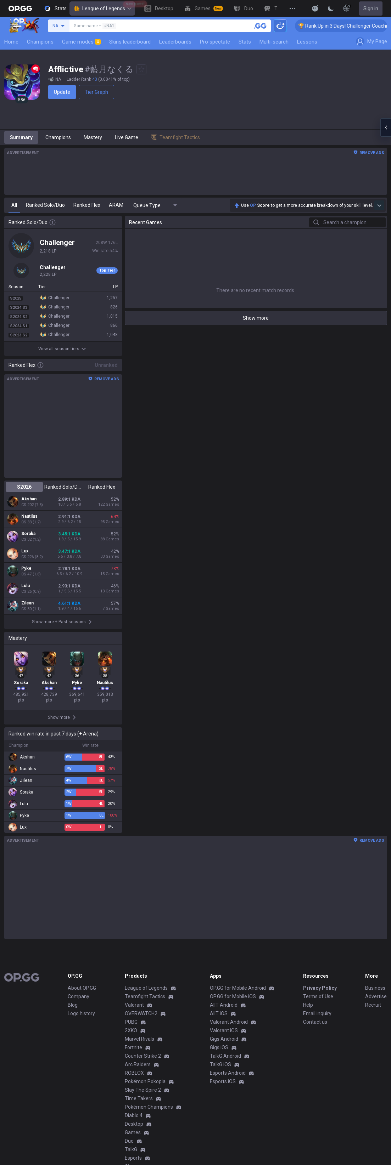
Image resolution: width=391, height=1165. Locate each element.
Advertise (376, 996)
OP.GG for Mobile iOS (233, 996)
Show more (256, 318)
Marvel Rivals (139, 1039)
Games (133, 1132)
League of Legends (102, 8)
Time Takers (139, 1098)
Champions (40, 42)
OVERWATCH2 (141, 1013)
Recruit (373, 1005)
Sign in (370, 8)
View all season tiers (63, 349)
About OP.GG (82, 988)
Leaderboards (175, 42)
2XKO (131, 1030)
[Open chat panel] (385, 127)
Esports (133, 1158)
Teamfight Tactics (145, 996)
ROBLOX (134, 1073)
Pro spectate (215, 42)
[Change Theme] (331, 8)
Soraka (28, 533)
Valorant (134, 1005)
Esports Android (228, 1073)
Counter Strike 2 (143, 1056)
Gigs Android (224, 1039)
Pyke (26, 568)
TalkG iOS (220, 1064)
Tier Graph (96, 92)
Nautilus (29, 516)
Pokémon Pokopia (145, 1081)
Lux (24, 551)
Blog (73, 1005)
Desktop (134, 1124)
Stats (245, 42)
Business (375, 988)
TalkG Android (225, 1056)
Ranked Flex (101, 487)
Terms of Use (318, 996)
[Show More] (315, 8)
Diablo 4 (134, 1115)
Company (78, 996)
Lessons (307, 42)
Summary (21, 137)
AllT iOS (219, 1013)
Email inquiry (317, 1013)
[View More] (292, 8)
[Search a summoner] (260, 25)
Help (308, 1005)
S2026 (24, 487)
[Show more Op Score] (379, 205)
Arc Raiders (138, 1064)
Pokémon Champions (149, 1107)
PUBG (131, 1022)
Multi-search (274, 42)
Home (11, 42)
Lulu (25, 585)
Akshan (29, 498)
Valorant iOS (224, 1030)
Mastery (93, 137)
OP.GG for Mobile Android (238, 988)
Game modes (81, 42)
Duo (129, 1141)
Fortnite (133, 1047)
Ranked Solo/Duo (63, 487)
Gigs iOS (219, 1047)
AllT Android (224, 1005)
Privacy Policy (320, 988)
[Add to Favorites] (141, 69)
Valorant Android (229, 1022)
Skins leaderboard (130, 42)
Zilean (27, 603)
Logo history (81, 1013)
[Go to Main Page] (20, 8)
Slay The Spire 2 (143, 1090)
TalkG (131, 1149)
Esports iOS (223, 1081)
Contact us (315, 1022)
